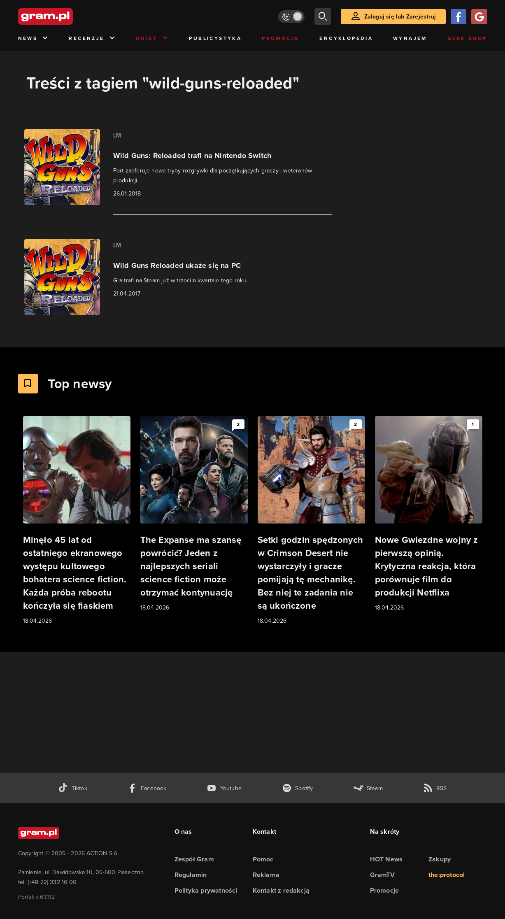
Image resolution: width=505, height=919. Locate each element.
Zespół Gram (194, 859)
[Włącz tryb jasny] (291, 16)
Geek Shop (467, 38)
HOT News (386, 859)
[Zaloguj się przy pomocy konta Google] (479, 16)
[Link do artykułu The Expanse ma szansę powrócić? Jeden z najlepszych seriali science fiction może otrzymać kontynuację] (194, 514)
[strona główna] (66, 16)
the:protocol (446, 874)
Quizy (152, 38)
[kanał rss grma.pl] (435, 788)
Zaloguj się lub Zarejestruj (400, 16)
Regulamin (191, 874)
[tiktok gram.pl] (72, 788)
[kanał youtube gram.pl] (224, 788)
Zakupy (439, 859)
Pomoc (263, 859)
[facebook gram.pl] (147, 788)
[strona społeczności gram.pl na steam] (368, 788)
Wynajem (410, 38)
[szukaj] (322, 16)
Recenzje (92, 38)
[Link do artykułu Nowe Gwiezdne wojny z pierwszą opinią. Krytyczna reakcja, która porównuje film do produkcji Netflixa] (428, 514)
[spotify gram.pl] (297, 788)
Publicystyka (215, 38)
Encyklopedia (346, 38)
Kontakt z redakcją (281, 890)
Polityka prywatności (206, 890)
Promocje (280, 38)
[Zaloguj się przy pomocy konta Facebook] (458, 16)
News (33, 38)
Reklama (266, 874)
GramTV (382, 874)
